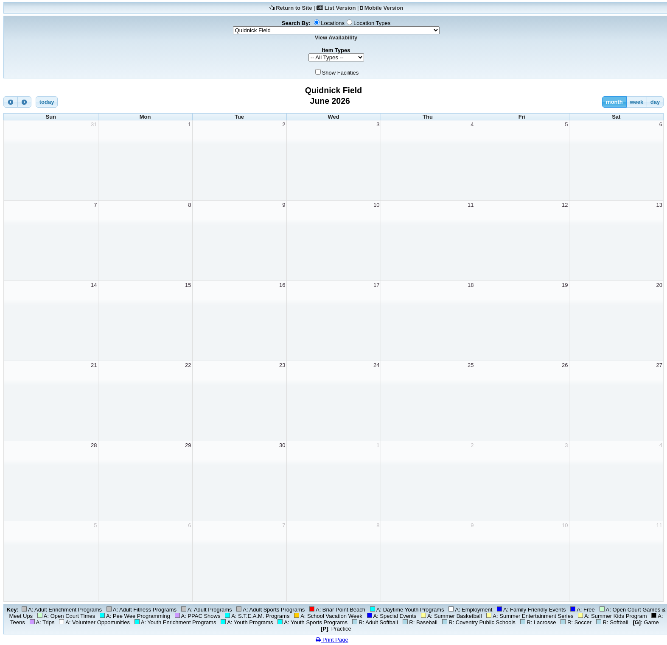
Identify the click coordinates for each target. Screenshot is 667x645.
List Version (340, 8)
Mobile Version (384, 8)
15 (188, 285)
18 (471, 285)
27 (659, 365)
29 (188, 445)
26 (565, 365)
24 (376, 365)
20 (659, 285)
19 (565, 285)
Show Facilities (340, 73)
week (636, 102)
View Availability (336, 37)
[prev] (10, 102)
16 (282, 285)
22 (188, 365)
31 (94, 124)
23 (282, 365)
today (46, 102)
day (655, 102)
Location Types (371, 23)
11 (471, 205)
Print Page (332, 640)
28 (94, 445)
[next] (24, 102)
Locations (333, 23)
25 (471, 365)
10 (376, 205)
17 (376, 285)
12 (565, 205)
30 (282, 445)
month (614, 102)
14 (94, 285)
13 (659, 205)
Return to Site (294, 8)
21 (94, 365)
